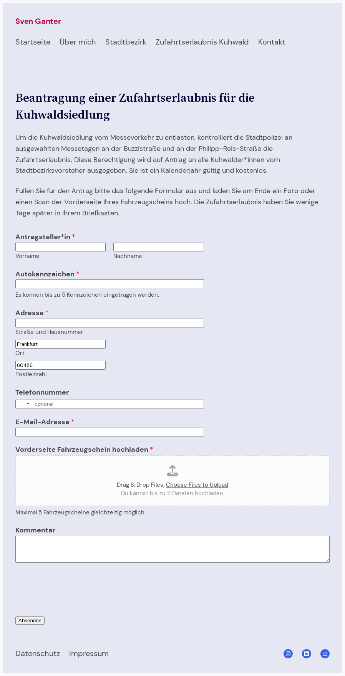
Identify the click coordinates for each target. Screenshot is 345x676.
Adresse (32, 312)
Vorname (27, 256)
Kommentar (35, 530)
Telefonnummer (42, 392)
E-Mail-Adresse (45, 421)
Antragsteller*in (45, 236)
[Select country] (23, 404)
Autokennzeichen (47, 274)
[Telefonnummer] (109, 404)
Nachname (127, 256)
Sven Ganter (38, 21)
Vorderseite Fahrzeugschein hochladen (84, 449)
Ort (20, 353)
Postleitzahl (30, 374)
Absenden (29, 620)
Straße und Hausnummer (49, 332)
